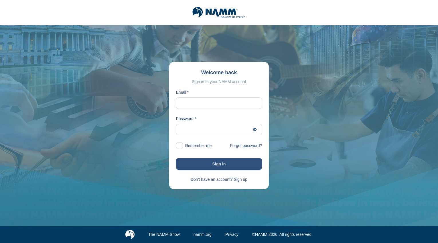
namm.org (203, 234)
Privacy (231, 234)
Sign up (240, 179)
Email (181, 92)
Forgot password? (246, 145)
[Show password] (254, 129)
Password (185, 118)
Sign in (219, 164)
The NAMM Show (164, 234)
